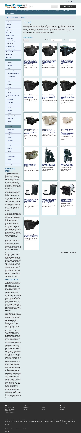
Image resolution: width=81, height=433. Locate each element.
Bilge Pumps (9, 30)
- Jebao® (8, 105)
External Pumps (10, 32)
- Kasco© (8, 107)
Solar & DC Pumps (57, 10)
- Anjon (8, 68)
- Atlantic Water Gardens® (12, 73)
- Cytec (8, 81)
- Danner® (9, 84)
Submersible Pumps (68, 10)
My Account (62, 407)
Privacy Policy (8, 410)
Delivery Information (10, 409)
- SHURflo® (9, 143)
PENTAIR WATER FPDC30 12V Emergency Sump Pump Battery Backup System (31, 201)
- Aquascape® (10, 70)
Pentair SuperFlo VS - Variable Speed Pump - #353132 (30, 165)
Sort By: (46, 39)
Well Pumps (9, 57)
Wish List (62, 409)
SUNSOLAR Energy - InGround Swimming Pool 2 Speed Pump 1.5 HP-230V (31, 235)
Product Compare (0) (28, 37)
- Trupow (8, 154)
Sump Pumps (9, 54)
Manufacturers (10, 13)
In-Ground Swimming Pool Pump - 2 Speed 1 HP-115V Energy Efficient (31, 96)
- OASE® (8, 124)
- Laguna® (9, 110)
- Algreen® (9, 65)
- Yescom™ (9, 162)
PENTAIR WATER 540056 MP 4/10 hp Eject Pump (67, 165)
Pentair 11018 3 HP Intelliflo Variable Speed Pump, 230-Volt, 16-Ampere (49, 131)
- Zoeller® (9, 164)
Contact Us (26, 407)
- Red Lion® (9, 132)
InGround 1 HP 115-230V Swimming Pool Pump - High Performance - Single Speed (67, 96)
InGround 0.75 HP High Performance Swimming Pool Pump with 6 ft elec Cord (48, 96)
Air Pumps (8, 27)
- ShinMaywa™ (10, 140)
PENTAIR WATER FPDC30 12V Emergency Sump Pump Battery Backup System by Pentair (49, 201)
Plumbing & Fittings (26, 10)
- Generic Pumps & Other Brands (12, 96)
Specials (44, 409)
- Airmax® (9, 62)
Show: (65, 39)
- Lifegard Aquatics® (11, 115)
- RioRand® (9, 134)
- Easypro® (9, 87)
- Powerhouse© (10, 129)
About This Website (9, 407)
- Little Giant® (9, 118)
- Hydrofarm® (9, 102)
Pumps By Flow (36, 10)
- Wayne (8, 159)
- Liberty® (9, 113)
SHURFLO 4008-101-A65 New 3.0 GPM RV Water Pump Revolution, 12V (67, 200)
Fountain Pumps (10, 35)
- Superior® (9, 148)
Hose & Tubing (9, 38)
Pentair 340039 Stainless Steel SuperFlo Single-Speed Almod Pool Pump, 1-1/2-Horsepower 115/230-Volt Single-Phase (67, 132)
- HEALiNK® (9, 99)
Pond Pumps (10, 10)
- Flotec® (8, 92)
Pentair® (23, 17)
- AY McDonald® (10, 76)
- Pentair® (9, 126)
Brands (43, 407)
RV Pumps (17, 10)
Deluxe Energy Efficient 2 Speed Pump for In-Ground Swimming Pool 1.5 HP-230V (49, 61)
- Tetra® (8, 151)
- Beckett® (9, 79)
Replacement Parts (46, 10)
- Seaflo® (8, 137)
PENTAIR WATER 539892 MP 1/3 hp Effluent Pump (48, 165)
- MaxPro (8, 121)
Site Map (25, 409)
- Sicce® (8, 145)
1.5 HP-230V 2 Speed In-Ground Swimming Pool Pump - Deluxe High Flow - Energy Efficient (31, 61)
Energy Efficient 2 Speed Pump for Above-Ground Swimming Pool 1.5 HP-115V (67, 61)
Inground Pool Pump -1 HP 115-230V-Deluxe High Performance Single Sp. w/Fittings (31, 131)
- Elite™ (8, 89)
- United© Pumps (10, 156)
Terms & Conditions (9, 412)
